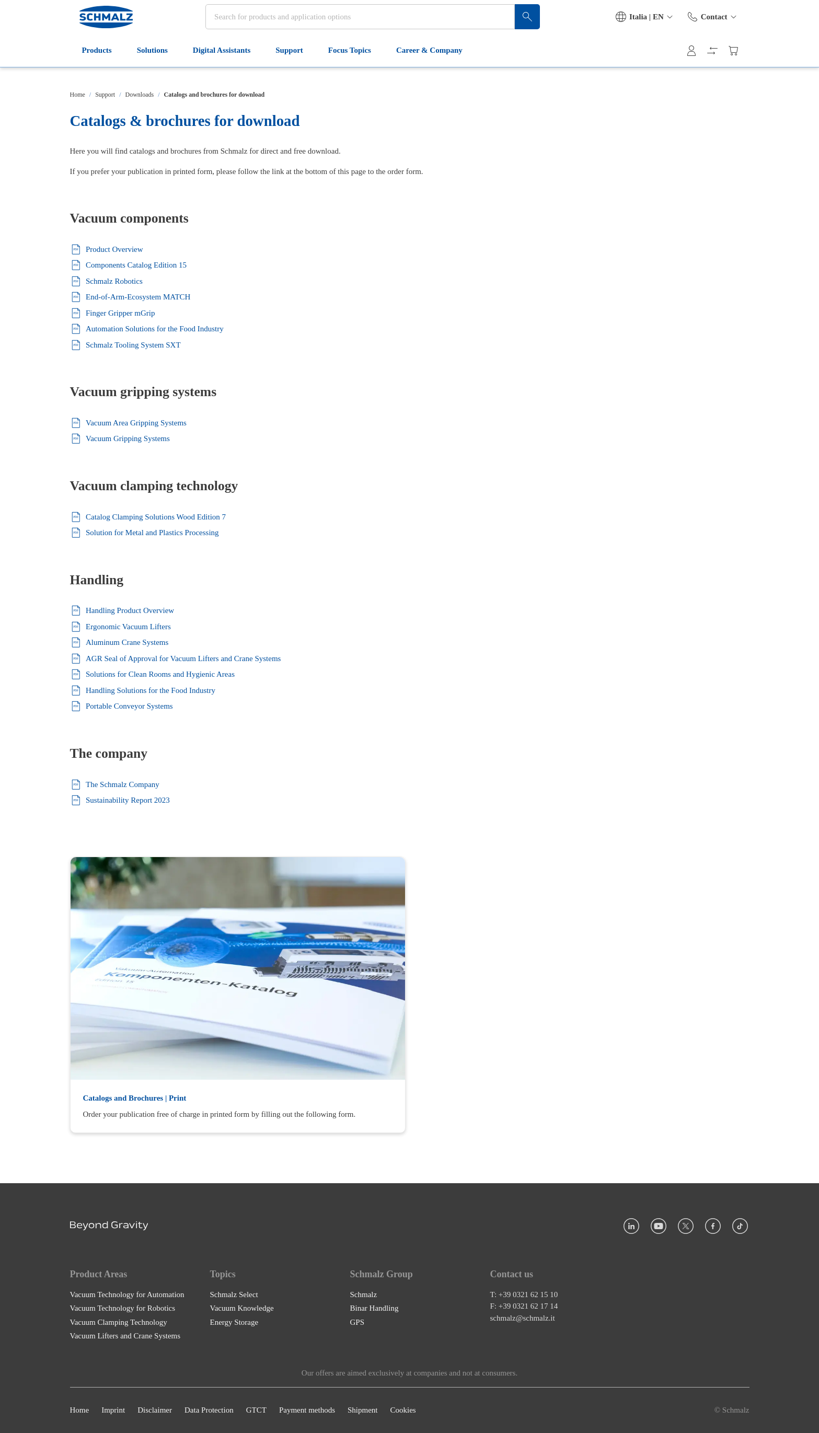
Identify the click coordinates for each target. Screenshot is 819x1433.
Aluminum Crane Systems (119, 643)
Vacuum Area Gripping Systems (128, 423)
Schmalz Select (234, 1294)
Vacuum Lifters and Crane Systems (125, 1336)
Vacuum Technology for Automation (127, 1294)
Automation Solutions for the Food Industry (147, 329)
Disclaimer (154, 1410)
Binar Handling (374, 1308)
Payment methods (307, 1410)
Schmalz (363, 1294)
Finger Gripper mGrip (112, 313)
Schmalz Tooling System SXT (125, 345)
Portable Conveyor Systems (121, 706)
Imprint (113, 1410)
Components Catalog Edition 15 (128, 265)
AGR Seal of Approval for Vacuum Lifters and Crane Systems (175, 659)
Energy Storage (234, 1322)
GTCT (256, 1410)
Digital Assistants (218, 67)
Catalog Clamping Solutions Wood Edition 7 (148, 517)
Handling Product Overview (122, 611)
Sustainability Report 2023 (120, 800)
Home (77, 94)
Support (286, 67)
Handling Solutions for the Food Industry (142, 691)
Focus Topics (346, 67)
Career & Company (425, 67)
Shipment (363, 1410)
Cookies (403, 1410)
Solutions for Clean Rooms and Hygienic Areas (152, 674)
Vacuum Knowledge (242, 1308)
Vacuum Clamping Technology (118, 1322)
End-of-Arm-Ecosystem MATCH (130, 297)
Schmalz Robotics (106, 281)
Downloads (139, 94)
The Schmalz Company (114, 785)
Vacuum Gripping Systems (120, 439)
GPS (357, 1322)
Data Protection (209, 1410)
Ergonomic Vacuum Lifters (120, 627)
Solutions (148, 67)
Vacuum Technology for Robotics (123, 1308)
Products (93, 67)
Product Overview (106, 250)
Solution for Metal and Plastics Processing (144, 533)
